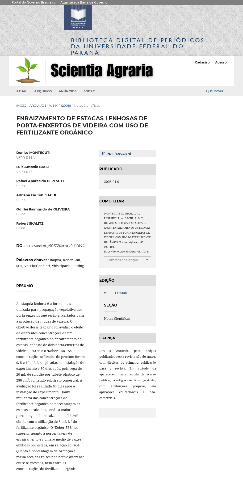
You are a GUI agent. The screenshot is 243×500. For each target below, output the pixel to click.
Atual (21, 91)
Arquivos (43, 91)
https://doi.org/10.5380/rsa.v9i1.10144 (54, 246)
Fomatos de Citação (122, 260)
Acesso (221, 62)
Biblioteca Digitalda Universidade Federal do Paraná (138, 46)
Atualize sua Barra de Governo (83, 2)
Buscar (215, 91)
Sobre (89, 91)
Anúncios (67, 91)
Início (21, 105)
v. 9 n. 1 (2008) (60, 105)
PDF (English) (118, 153)
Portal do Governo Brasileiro (33, 2)
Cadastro (202, 62)
